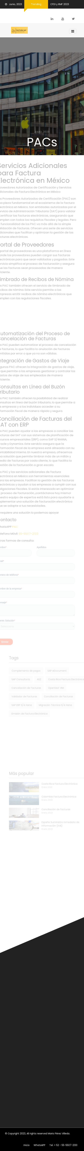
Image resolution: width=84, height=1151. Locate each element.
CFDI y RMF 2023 (59, 4)
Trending (36, 4)
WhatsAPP (39, 1145)
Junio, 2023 (13, 4)
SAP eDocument (50, 670)
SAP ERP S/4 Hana (15, 705)
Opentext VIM (49, 688)
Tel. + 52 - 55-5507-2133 (63, 1145)
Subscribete (67, 1118)
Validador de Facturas (17, 696)
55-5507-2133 (34, 534)
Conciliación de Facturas (51, 696)
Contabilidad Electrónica (19, 1061)
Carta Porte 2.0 (17, 906)
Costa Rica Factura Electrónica (60, 679)
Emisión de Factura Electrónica (23, 713)
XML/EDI (56, 975)
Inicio (27, 1145)
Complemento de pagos (19, 670)
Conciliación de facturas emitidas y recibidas (31, 1072)
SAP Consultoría (14, 679)
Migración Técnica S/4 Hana (48, 705)
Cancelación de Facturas (19, 688)
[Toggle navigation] (72, 31)
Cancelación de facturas (19, 1050)
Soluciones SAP (68, 972)
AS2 (32, 679)
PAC (20, 527)
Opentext (10, 975)
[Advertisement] (42, 315)
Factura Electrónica (62, 968)
